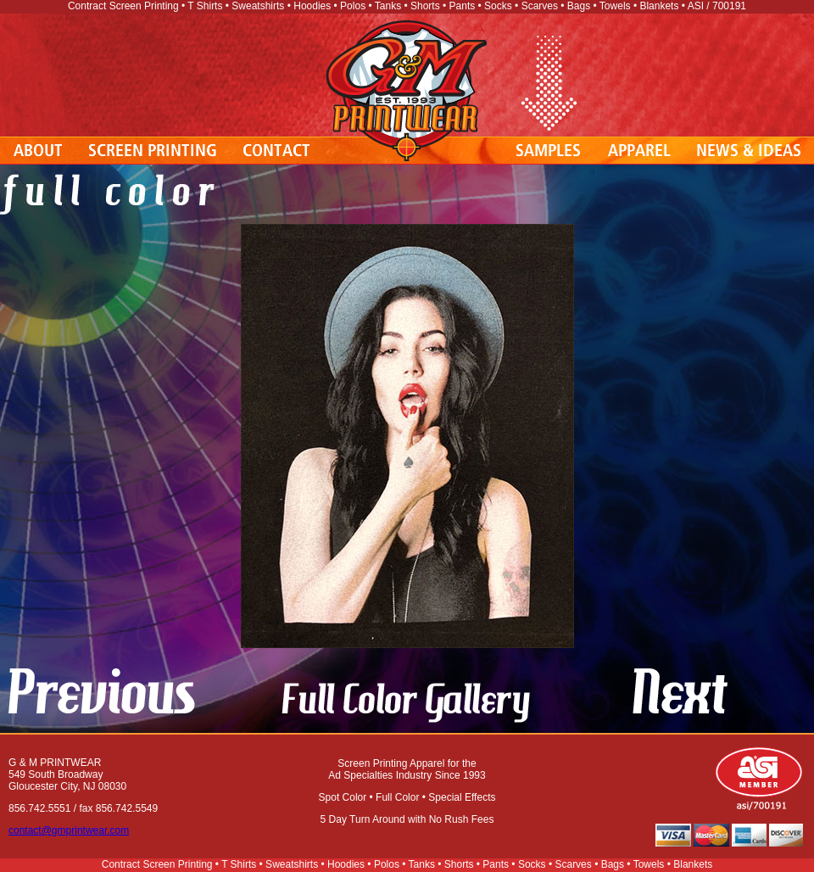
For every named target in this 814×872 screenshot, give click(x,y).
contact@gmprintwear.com (68, 830)
